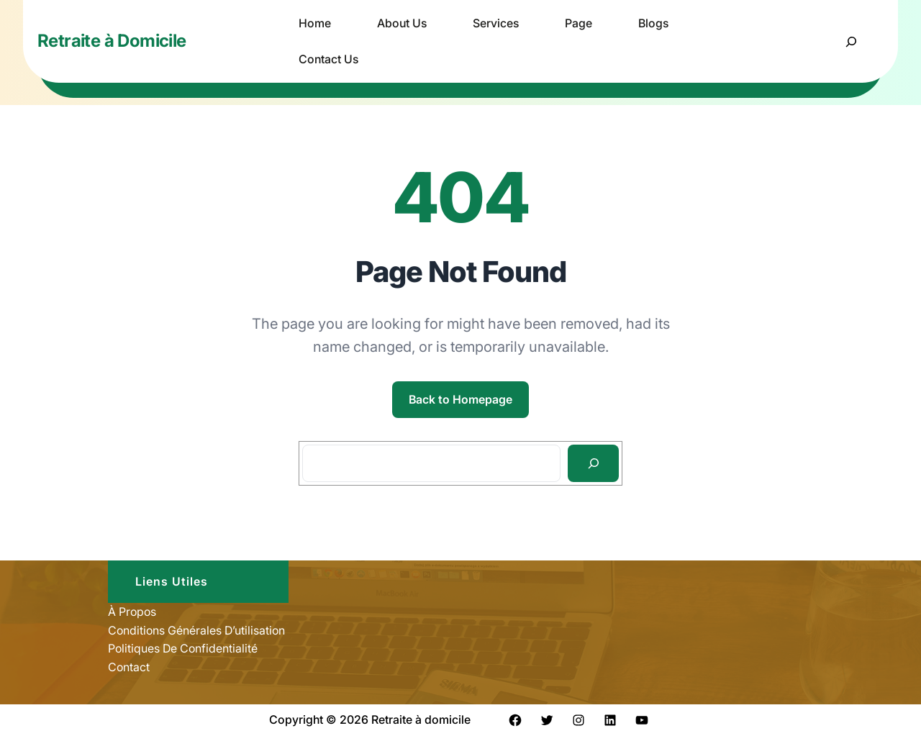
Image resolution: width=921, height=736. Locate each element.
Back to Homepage (460, 399)
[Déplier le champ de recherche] (850, 41)
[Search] (593, 463)
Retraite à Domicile (111, 40)
